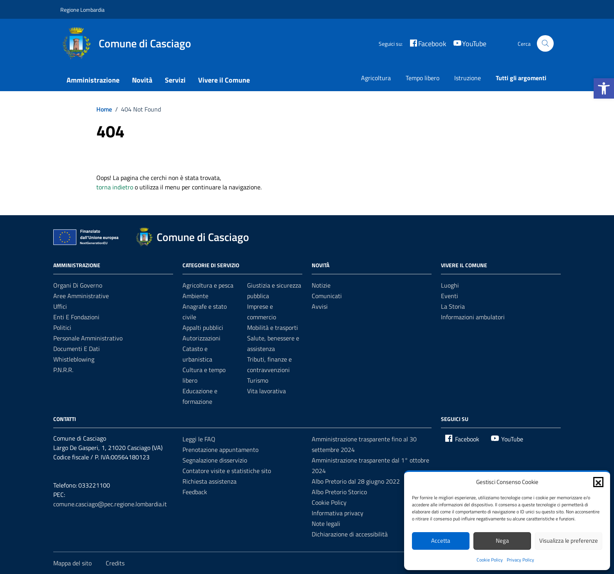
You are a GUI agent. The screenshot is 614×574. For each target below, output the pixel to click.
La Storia (453, 306)
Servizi (175, 80)
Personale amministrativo (88, 338)
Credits (115, 563)
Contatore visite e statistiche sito (226, 470)
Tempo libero (422, 78)
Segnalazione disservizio (214, 460)
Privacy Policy (520, 559)
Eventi (449, 295)
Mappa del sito (72, 563)
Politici (62, 327)
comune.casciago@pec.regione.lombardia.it (110, 504)
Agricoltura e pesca (207, 285)
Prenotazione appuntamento (220, 449)
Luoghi (450, 285)
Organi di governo (77, 285)
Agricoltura (376, 78)
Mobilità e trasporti (272, 327)
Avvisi (320, 306)
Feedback (194, 492)
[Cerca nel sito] (545, 43)
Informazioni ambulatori (473, 317)
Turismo (257, 380)
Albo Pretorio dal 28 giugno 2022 (356, 481)
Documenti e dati (76, 348)
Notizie (321, 285)
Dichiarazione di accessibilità (350, 534)
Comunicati (327, 295)
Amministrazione (93, 80)
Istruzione (467, 78)
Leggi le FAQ (198, 439)
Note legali (326, 523)
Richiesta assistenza (209, 481)
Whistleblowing (73, 359)
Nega (502, 540)
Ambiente (195, 295)
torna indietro (114, 187)
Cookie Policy (490, 559)
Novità (142, 80)
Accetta (440, 540)
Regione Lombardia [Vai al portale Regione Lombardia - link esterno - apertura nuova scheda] (82, 9)
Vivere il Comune (224, 80)
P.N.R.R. (63, 369)
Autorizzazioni (201, 338)
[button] (604, 88)
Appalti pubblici (202, 327)
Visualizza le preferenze (568, 540)
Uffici (60, 306)
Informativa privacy (337, 513)
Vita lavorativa (266, 391)
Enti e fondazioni (76, 317)
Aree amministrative (81, 295)
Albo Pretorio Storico (339, 492)
